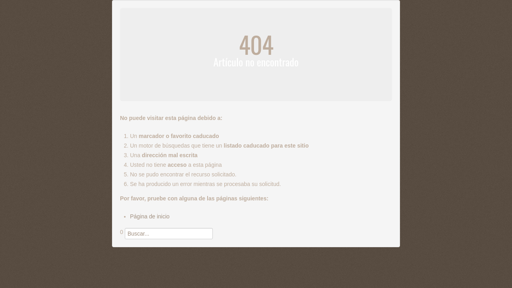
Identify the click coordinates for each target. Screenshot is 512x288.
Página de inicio (150, 216)
